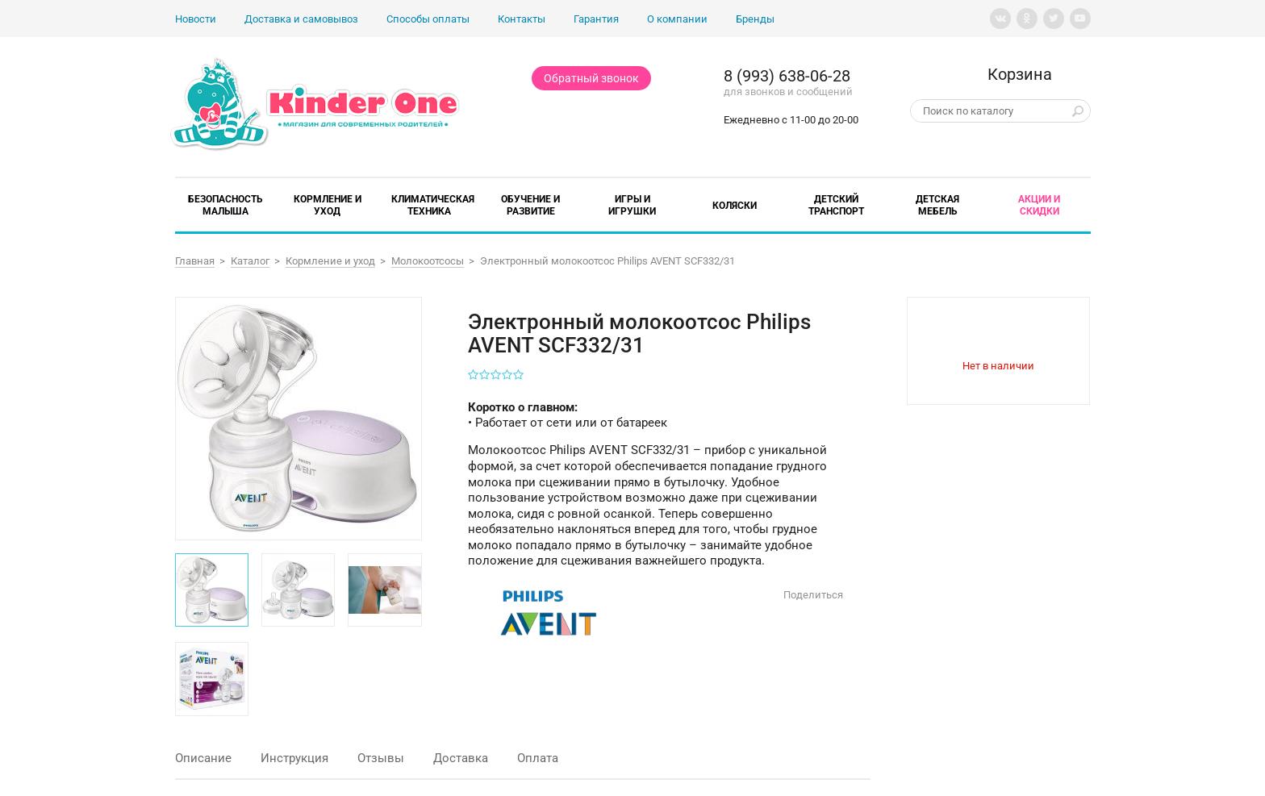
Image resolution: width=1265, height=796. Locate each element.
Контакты (521, 19)
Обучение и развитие (530, 205)
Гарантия (596, 19)
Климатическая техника (432, 205)
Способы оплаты (428, 19)
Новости (195, 19)
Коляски (734, 205)
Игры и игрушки (632, 205)
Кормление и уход (327, 205)
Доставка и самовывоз (301, 19)
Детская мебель (937, 205)
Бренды (755, 19)
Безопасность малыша (225, 205)
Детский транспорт (836, 205)
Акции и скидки (1039, 205)
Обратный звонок (591, 78)
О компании (677, 19)
